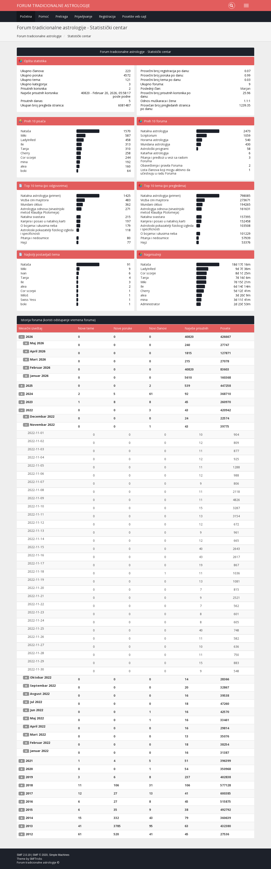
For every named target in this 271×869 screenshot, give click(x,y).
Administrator (150, 304)
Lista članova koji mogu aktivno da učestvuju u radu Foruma (165, 171)
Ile (22, 144)
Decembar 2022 (42, 416)
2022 (29, 410)
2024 (29, 394)
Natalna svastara (33, 217)
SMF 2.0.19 (23, 854)
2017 (29, 793)
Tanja (25, 149)
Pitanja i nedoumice (35, 238)
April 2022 (37, 726)
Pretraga (61, 16)
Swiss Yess (28, 300)
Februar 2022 (40, 743)
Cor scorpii (28, 157)
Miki (23, 135)
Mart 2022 (38, 734)
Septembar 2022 (43, 685)
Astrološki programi (154, 149)
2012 (29, 834)
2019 (29, 777)
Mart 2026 (38, 359)
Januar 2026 (39, 376)
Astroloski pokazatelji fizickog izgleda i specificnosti (47, 232)
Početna (26, 16)
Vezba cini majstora (35, 200)
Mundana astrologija (155, 144)
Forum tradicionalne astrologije (53, 5)
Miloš (24, 295)
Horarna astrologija (154, 140)
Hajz (24, 242)
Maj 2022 (37, 718)
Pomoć (43, 16)
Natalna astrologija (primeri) (41, 196)
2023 (29, 402)
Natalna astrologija (154, 131)
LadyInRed (28, 140)
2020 (29, 769)
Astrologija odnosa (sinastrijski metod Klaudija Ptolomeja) (42, 210)
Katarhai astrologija (154, 153)
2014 (29, 818)
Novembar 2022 (42, 424)
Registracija (107, 16)
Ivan (24, 273)
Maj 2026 (37, 343)
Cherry (25, 153)
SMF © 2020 (40, 854)
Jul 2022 (36, 702)
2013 (29, 826)
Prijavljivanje (83, 16)
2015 (29, 810)
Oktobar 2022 (40, 677)
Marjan (245, 88)
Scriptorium (148, 135)
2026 (29, 337)
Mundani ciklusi (31, 204)
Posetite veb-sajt (134, 16)
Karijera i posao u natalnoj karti (43, 221)
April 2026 (37, 351)
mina (24, 162)
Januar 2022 (39, 751)
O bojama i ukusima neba (39, 225)
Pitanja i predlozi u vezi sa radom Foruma (164, 159)
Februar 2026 (40, 367)
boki (24, 171)
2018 (29, 785)
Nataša (26, 131)
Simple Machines (59, 854)
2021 (29, 761)
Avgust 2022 (39, 694)
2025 (29, 385)
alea (24, 166)
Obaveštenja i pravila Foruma (161, 165)
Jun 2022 (36, 710)
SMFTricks (36, 859)
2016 (29, 801)
